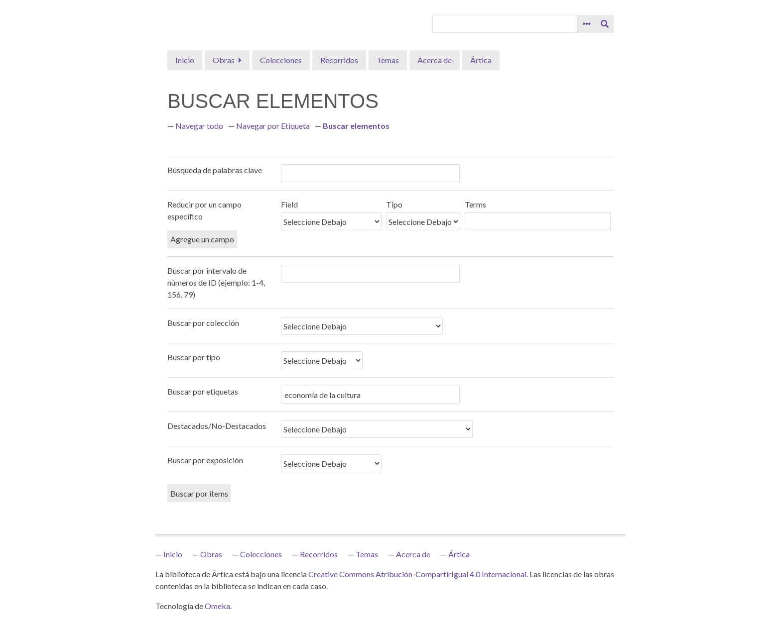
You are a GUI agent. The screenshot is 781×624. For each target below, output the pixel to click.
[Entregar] (605, 24)
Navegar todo (199, 125)
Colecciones (281, 60)
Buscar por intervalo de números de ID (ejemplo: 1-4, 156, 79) (216, 282)
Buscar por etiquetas (202, 391)
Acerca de (434, 60)
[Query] (505, 24)
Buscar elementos (356, 125)
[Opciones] (587, 24)
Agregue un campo (202, 239)
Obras (224, 60)
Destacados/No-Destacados (216, 425)
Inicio (184, 60)
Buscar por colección (203, 322)
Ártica (481, 60)
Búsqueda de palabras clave (214, 170)
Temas (388, 60)
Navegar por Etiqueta (273, 125)
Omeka (217, 606)
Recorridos (339, 60)
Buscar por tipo (193, 357)
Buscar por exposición (205, 460)
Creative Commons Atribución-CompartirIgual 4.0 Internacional (417, 574)
